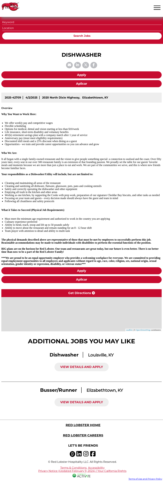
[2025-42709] (13, 97)
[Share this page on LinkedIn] (77, 65)
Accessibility (96, 467)
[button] (159, 28)
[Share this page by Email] (69, 65)
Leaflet (129, 330)
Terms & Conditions (73, 467)
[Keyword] (82, 22)
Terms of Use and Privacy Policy (145, 479)
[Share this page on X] (85, 65)
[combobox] (82, 28)
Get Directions (81, 293)
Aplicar (81, 84)
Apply (81, 75)
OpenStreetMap (143, 330)
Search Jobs (82, 35)
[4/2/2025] (32, 97)
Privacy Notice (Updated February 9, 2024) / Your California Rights (82, 471)
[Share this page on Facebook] (93, 65)
